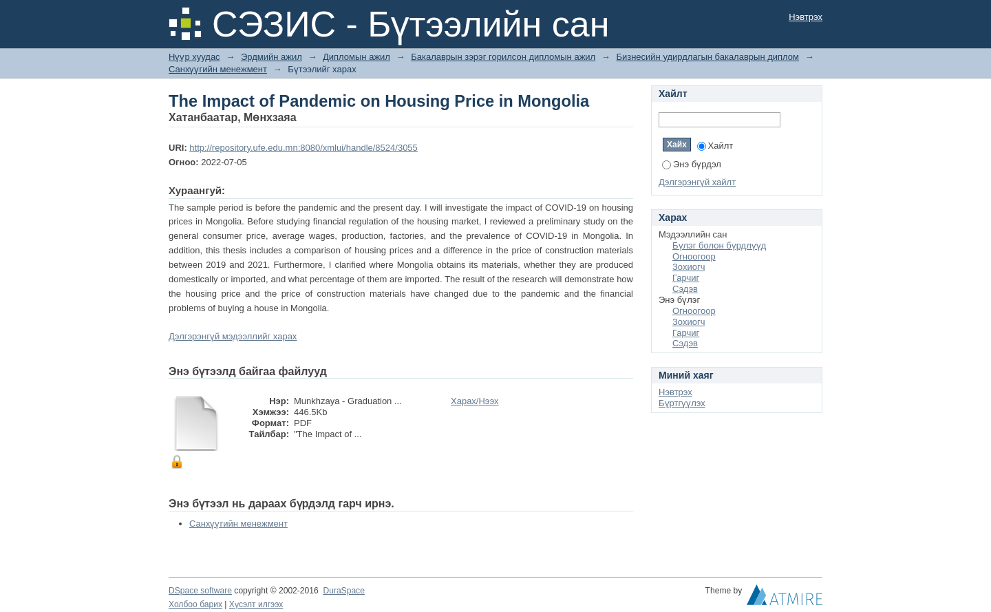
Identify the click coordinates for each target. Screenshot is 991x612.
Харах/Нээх (475, 401)
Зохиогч (688, 267)
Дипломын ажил (356, 57)
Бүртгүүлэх (682, 403)
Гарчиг (685, 278)
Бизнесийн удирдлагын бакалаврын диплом (707, 57)
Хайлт (715, 145)
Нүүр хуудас (194, 57)
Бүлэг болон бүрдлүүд (719, 245)
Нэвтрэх (805, 17)
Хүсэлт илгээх (256, 604)
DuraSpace (343, 590)
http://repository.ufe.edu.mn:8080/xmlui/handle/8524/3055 (303, 148)
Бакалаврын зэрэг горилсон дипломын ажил (503, 57)
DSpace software (200, 590)
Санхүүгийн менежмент (218, 69)
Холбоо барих (195, 604)
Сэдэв (685, 289)
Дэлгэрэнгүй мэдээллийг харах (233, 336)
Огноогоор (694, 256)
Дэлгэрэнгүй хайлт (697, 182)
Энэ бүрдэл (691, 164)
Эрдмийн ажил (271, 57)
